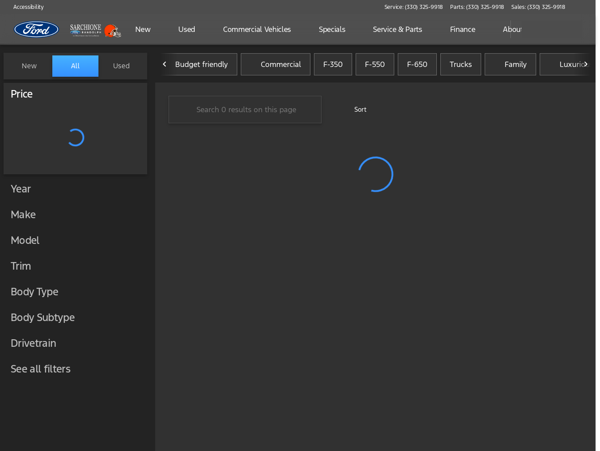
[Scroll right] (586, 66)
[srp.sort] (355, 111)
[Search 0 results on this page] (245, 111)
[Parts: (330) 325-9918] (477, 7)
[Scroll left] (165, 66)
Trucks (461, 66)
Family (510, 66)
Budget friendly (196, 66)
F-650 (417, 66)
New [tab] (29, 66)
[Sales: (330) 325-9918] (538, 7)
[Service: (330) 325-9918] (414, 7)
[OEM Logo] (36, 29)
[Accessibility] (25, 7)
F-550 (375, 66)
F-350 (333, 66)
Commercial (275, 66)
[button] (585, 7)
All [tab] (75, 66)
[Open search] (493, 29)
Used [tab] (121, 66)
